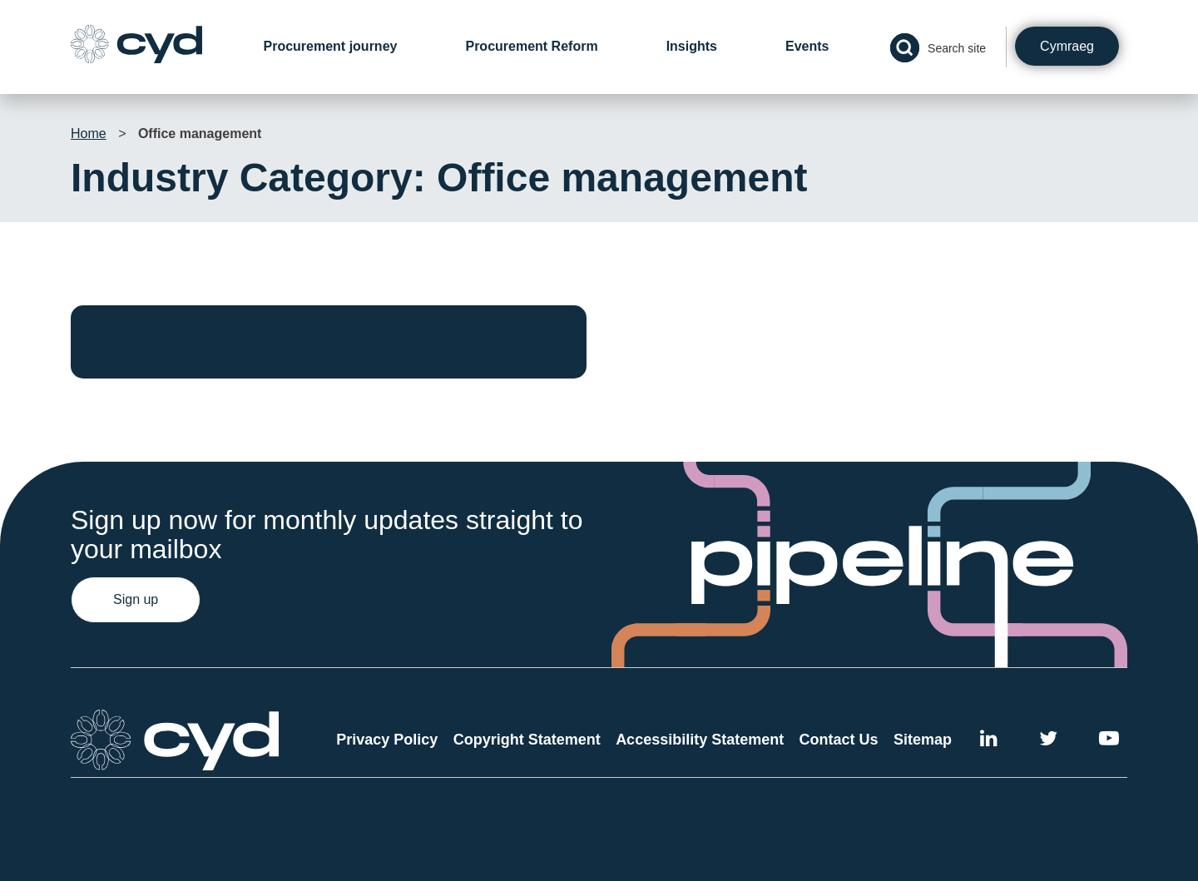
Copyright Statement (527, 739)
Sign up (135, 599)
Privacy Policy (387, 739)
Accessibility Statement (700, 739)
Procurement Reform (531, 46)
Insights (691, 46)
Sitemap (923, 739)
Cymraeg (1067, 46)
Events (807, 46)
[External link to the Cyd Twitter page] (1048, 741)
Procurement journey (331, 46)
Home (88, 133)
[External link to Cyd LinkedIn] (989, 741)
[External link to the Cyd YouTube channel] (1109, 741)
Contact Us (839, 739)
